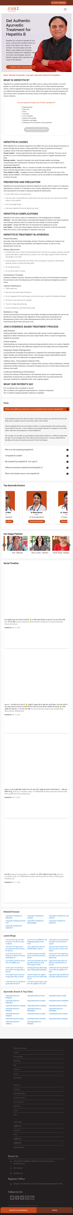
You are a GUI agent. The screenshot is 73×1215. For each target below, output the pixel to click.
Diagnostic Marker (19, 1147)
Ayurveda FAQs (18, 1056)
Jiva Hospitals (18, 1122)
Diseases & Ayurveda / (17, 75)
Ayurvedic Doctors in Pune (36, 996)
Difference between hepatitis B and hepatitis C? (24, 467)
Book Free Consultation (18, 1210)
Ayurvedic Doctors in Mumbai (59, 1000)
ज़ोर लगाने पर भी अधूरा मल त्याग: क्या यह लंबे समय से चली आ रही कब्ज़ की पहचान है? (15, 949)
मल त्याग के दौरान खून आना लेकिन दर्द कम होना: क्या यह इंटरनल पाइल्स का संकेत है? (15, 942)
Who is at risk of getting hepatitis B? (19, 450)
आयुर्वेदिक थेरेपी (17, 1143)
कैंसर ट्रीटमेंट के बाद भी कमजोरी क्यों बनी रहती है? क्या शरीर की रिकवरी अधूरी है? (58, 942)
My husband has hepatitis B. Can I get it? (21, 461)
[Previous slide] (4, 545)
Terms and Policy (19, 1102)
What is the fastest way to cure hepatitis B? (22, 473)
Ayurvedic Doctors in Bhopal (59, 1018)
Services (16, 1073)
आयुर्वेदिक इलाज (18, 1126)
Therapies (17, 1089)
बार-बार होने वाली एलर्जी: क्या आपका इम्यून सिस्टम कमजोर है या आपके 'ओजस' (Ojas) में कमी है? (37, 963)
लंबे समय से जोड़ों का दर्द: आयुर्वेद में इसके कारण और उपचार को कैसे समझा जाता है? (37, 977)
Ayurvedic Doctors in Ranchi (37, 1018)
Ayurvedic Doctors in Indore (36, 1000)
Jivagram (16, 1052)
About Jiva (17, 1085)
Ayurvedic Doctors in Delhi (58, 996)
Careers (16, 1110)
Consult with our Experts (36, 129)
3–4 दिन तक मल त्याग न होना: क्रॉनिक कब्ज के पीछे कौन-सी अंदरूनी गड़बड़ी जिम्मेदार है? (15, 956)
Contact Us (17, 1069)
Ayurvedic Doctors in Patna (58, 1005)
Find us (16, 1134)
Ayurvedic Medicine (19, 1093)
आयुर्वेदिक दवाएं (17, 1139)
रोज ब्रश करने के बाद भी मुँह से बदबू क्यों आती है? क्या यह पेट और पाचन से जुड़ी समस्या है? (58, 956)
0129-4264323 (58, 3)
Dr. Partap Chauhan (19, 1097)
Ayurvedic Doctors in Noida (15, 1018)
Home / (6, 75)
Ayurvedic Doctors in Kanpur (59, 1013)
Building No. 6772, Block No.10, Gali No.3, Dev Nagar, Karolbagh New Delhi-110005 (37, 1184)
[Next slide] (68, 545)
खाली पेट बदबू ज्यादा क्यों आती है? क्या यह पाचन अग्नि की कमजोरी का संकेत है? (36, 956)
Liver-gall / (30, 75)
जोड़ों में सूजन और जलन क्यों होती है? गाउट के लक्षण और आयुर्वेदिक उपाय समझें (58, 970)
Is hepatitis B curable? (14, 456)
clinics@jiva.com (18, 1173)
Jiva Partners (17, 1078)
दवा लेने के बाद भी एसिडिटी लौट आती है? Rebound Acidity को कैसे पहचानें (37, 942)
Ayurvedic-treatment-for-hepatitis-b (47, 75)
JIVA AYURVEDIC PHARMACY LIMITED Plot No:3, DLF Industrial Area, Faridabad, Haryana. (34, 1162)
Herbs (15, 1114)
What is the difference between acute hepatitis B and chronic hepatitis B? (34, 409)
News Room (17, 1061)
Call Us (54, 1210)
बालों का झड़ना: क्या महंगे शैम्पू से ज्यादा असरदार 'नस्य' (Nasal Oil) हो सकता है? (15, 970)
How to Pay (17, 1106)
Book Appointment (36, 521)
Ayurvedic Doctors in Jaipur (36, 1013)
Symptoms (17, 1130)
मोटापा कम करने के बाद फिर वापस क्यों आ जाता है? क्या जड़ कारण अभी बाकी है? (58, 949)
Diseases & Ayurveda (20, 1048)
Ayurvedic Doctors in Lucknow (15, 1005)
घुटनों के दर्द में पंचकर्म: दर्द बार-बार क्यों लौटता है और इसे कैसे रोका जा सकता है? (58, 963)
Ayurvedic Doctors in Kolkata (37, 1005)
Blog (15, 1065)
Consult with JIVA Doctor (21, 67)
